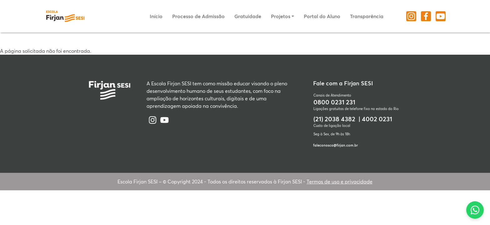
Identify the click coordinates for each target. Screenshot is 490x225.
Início (156, 16)
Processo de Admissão (198, 16)
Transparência (366, 16)
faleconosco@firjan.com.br (335, 145)
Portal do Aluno (322, 16)
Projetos (280, 16)
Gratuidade (247, 16)
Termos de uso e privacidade (339, 181)
